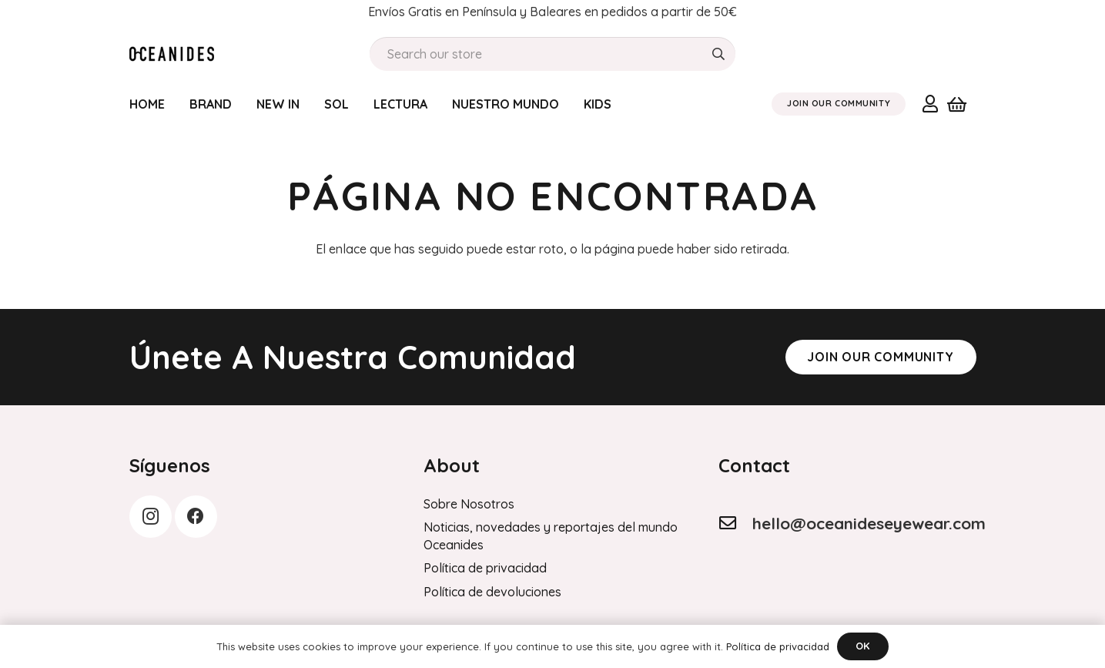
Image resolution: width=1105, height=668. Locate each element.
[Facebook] (196, 516)
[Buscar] (718, 54)
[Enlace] (930, 103)
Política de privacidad (485, 568)
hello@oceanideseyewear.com (869, 523)
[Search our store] (552, 54)
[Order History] (172, 54)
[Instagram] (150, 516)
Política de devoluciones (492, 591)
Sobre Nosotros (469, 504)
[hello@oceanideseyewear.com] (735, 523)
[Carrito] (957, 104)
